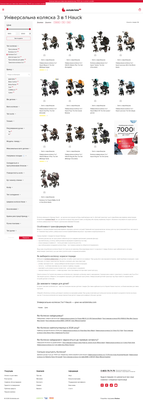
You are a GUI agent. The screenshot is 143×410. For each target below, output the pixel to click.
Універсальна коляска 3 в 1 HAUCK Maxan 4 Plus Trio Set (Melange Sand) (48, 157)
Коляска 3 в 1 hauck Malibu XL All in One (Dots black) (48, 202)
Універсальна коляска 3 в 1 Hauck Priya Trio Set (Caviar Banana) (73, 111)
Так (10, 132)
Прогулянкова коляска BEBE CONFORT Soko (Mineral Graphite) (65, 321)
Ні (9, 134)
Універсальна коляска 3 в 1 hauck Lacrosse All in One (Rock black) (126, 65)
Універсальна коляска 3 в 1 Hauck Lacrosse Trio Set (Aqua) (125, 110)
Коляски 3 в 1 (12, 54)
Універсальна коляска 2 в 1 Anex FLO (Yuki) (109, 331)
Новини (39, 385)
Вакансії (39, 389)
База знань (72, 385)
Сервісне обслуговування (13, 382)
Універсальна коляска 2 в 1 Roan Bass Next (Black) (79, 331)
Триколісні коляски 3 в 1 (16, 62)
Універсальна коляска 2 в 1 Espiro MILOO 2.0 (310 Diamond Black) (81, 319)
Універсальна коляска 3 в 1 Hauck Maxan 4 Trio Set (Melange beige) (48, 65)
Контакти (39, 382)
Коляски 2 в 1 (13, 52)
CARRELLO (12, 90)
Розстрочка (8, 379)
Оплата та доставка (11, 376)
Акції (70, 376)
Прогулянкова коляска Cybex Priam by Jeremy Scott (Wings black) (83, 343)
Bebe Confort (13, 82)
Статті (70, 389)
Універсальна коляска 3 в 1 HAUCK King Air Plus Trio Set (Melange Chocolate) (74, 157)
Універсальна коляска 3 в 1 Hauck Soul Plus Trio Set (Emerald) (48, 111)
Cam (10, 87)
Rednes (117, 398)
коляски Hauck (50, 220)
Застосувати (18, 38)
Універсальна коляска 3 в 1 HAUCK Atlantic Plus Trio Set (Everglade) (74, 65)
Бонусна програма (75, 379)
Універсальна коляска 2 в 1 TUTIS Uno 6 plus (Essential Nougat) (108, 355)
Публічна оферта (10, 389)
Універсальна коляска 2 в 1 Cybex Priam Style (120, 343)
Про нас (39, 376)
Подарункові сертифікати (77, 382)
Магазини (40, 379)
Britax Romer (13, 84)
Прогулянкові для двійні (17, 60)
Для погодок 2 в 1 (14, 57)
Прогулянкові (13, 49)
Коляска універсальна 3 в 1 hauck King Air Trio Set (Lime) (99, 156)
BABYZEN (12, 79)
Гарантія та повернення (13, 385)
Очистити (11, 237)
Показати (26, 238)
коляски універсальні (51, 260)
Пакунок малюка (10, 392)
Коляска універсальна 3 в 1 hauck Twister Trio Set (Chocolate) (99, 65)
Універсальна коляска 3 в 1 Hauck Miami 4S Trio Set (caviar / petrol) (100, 111)
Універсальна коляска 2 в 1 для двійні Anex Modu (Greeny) (55, 345)
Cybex (11, 93)
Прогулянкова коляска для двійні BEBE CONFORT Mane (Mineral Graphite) (86, 357)
